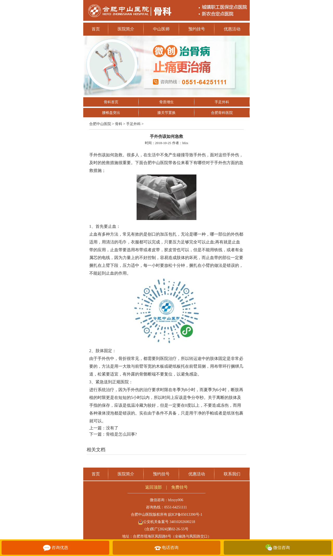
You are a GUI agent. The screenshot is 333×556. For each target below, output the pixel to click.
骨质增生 (166, 102)
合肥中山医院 (100, 124)
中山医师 (161, 29)
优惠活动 (232, 29)
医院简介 (126, 29)
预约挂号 (196, 29)
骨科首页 (111, 102)
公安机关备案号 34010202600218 (166, 522)
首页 (96, 29)
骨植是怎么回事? (121, 434)
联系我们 (232, 474)
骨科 (118, 124)
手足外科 (222, 102)
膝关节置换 (166, 113)
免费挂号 (179, 487)
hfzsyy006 (175, 500)
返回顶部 (153, 487)
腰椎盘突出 (111, 113)
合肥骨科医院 (222, 113)
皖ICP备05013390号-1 (185, 514)
